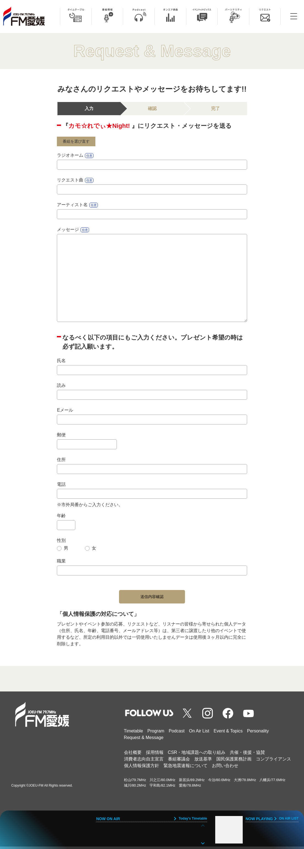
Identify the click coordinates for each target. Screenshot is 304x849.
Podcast (177, 733)
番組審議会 (179, 761)
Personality (258, 733)
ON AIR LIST (289, 818)
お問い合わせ (225, 768)
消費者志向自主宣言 (144, 761)
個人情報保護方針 (141, 768)
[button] (203, 843)
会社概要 (133, 754)
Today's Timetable (193, 818)
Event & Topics (228, 733)
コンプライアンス (273, 761)
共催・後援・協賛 (247, 754)
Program (155, 733)
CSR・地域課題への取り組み (197, 754)
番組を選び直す (78, 142)
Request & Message (144, 740)
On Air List (199, 733)
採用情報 (155, 754)
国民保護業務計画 (234, 761)
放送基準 (203, 761)
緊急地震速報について (186, 768)
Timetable (133, 733)
